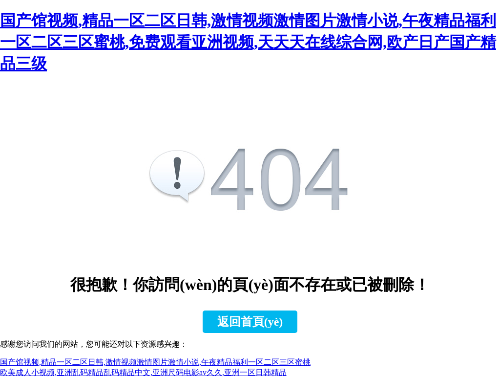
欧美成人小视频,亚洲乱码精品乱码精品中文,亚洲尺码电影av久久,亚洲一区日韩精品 (143, 372)
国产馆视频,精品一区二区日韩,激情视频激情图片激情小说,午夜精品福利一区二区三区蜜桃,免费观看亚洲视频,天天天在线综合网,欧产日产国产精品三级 (248, 42)
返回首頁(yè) (250, 321)
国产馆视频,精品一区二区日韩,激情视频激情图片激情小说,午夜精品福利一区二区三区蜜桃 (155, 362)
